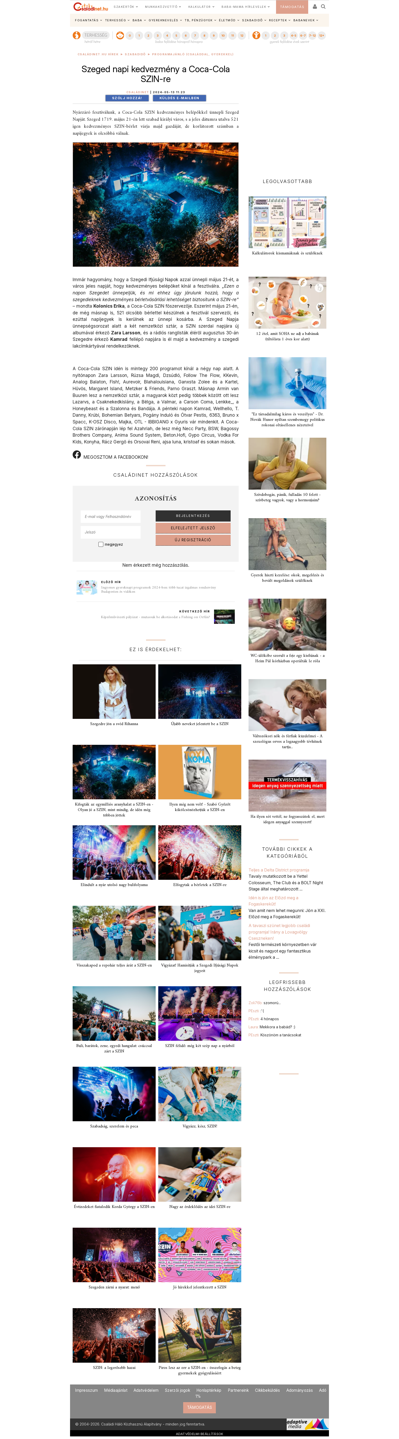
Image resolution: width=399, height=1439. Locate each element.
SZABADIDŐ (252, 20)
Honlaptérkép (209, 1390)
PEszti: (256, 1011)
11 (232, 35)
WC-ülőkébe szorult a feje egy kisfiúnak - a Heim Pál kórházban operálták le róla (288, 658)
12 (241, 35)
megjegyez (114, 544)
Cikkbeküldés (267, 1390)
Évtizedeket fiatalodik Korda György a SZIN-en (114, 1207)
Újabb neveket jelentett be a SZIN (200, 724)
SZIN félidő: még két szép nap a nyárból (200, 1046)
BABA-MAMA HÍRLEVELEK (244, 7)
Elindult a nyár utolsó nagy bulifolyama (114, 885)
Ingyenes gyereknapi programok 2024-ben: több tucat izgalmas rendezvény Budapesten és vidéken (158, 589)
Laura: (272, 1027)
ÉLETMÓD (227, 20)
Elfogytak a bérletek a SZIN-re (199, 885)
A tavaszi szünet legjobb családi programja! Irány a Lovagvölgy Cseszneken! (279, 932)
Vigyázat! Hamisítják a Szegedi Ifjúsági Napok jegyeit (199, 968)
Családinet (137, 92)
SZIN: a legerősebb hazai (114, 1368)
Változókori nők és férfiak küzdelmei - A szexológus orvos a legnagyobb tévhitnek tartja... (287, 742)
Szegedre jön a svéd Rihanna (114, 724)
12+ (321, 35)
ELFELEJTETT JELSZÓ (193, 528)
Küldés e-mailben (179, 98)
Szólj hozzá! (127, 98)
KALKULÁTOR (199, 7)
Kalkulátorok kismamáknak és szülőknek (287, 253)
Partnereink (238, 1390)
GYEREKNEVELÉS (163, 20)
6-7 (303, 35)
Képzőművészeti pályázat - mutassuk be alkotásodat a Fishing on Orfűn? (155, 617)
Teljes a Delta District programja (279, 870)
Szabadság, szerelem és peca (114, 1126)
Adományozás (299, 1390)
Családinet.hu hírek (98, 54)
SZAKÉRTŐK (124, 7)
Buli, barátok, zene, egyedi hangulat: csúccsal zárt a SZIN (114, 1048)
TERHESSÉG (115, 20)
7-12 (312, 35)
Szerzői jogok (177, 1390)
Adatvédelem (146, 1390)
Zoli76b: (265, 1003)
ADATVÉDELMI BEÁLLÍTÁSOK (199, 1434)
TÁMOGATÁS (292, 7)
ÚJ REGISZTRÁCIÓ (193, 540)
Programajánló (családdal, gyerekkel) (193, 54)
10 (223, 35)
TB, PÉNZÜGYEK (199, 20)
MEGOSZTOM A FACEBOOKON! (110, 455)
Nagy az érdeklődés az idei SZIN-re (199, 1207)
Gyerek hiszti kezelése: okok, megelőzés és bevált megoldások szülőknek (287, 578)
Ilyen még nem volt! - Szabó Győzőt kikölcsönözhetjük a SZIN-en (199, 807)
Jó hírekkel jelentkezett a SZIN (199, 1287)
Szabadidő (135, 54)
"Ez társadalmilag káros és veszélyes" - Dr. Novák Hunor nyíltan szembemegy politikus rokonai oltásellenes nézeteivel (287, 420)
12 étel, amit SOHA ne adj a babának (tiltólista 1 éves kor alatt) (287, 336)
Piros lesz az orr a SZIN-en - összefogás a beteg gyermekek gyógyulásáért (200, 1370)
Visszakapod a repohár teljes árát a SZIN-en (114, 965)
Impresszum (86, 1390)
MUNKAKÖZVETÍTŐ (161, 7)
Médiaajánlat (115, 1390)
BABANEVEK (304, 20)
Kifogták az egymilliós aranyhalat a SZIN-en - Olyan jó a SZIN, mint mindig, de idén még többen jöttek (114, 810)
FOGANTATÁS (87, 20)
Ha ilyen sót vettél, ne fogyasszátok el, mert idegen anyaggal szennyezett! (288, 819)
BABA (137, 20)
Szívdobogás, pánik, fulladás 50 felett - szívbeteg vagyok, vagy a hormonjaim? (287, 497)
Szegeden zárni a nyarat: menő (114, 1287)
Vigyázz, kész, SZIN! (200, 1126)
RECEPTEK (278, 20)
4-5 (293, 35)
